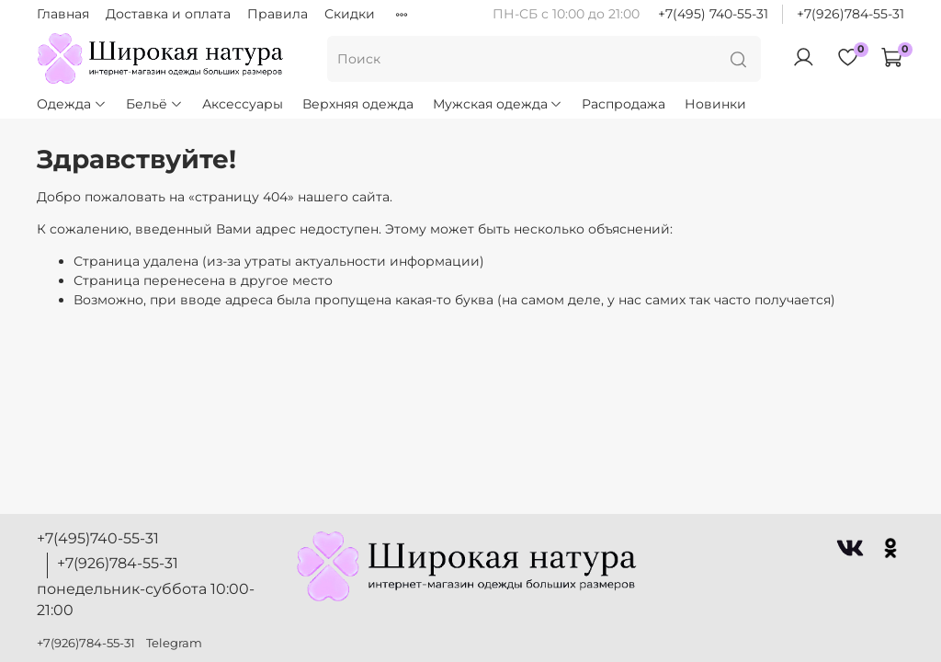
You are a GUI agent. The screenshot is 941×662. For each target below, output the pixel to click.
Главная (63, 14)
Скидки (349, 14)
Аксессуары (242, 104)
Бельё (154, 104)
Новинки (715, 104)
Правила (277, 14)
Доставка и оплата (168, 14)
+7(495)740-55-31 (98, 538)
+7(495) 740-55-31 (713, 14)
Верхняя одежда (358, 104)
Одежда (72, 104)
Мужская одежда (498, 104)
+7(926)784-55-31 (850, 14)
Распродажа (623, 104)
